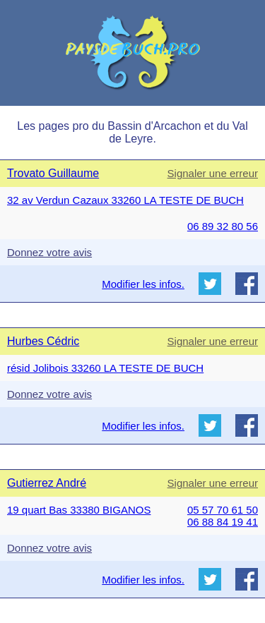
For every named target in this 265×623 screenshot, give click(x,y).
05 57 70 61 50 (222, 510)
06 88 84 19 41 (222, 522)
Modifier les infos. (143, 284)
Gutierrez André (46, 483)
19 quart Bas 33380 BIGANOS (79, 510)
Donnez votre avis (49, 252)
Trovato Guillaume (53, 173)
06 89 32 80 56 (222, 226)
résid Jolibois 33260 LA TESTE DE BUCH (105, 368)
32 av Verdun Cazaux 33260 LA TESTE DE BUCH (125, 200)
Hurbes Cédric (43, 341)
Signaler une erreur (212, 173)
